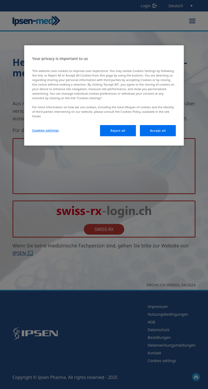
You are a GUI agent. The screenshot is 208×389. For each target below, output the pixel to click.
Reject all (118, 131)
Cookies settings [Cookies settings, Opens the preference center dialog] (45, 130)
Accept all (158, 131)
